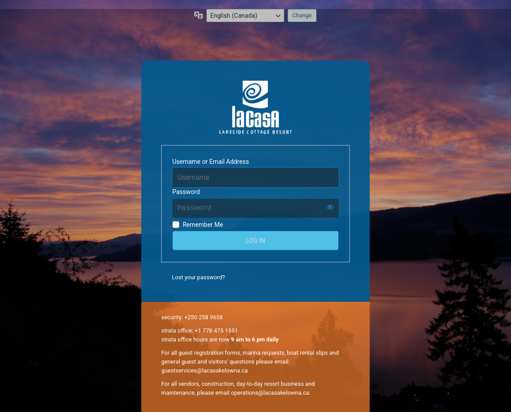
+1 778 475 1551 (216, 330)
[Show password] (330, 206)
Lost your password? (198, 277)
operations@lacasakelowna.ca (270, 392)
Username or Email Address (211, 161)
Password (186, 191)
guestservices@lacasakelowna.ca (204, 370)
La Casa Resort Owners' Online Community (256, 107)
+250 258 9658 (203, 317)
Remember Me (203, 224)
